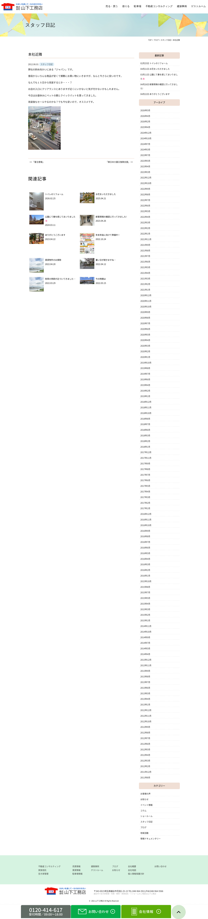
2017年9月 (145, 464)
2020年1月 (145, 357)
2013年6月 (145, 688)
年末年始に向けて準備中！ (108, 235)
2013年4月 (145, 699)
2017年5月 (145, 486)
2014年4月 (145, 654)
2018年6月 (145, 430)
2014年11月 (145, 626)
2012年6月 (145, 744)
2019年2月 (145, 391)
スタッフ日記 (146, 822)
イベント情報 (146, 805)
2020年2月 (145, 351)
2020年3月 (145, 346)
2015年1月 (145, 620)
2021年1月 (145, 290)
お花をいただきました (106, 194)
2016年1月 (145, 576)
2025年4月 (145, 127)
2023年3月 (145, 172)
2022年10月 (145, 183)
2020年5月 (145, 335)
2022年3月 (145, 223)
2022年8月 (145, 194)
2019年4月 (145, 385)
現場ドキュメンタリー (150, 839)
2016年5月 (145, 553)
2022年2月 (145, 228)
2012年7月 (145, 738)
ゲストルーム (198, 6)
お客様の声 (145, 794)
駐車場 (137, 6)
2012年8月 (145, 733)
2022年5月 (145, 211)
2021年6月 (145, 262)
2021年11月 (145, 239)
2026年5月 (145, 110)
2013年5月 (145, 693)
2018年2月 (145, 441)
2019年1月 (145, 396)
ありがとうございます (55, 235)
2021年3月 (145, 279)
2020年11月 (145, 301)
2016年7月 (145, 542)
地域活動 (144, 833)
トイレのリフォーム (54, 194)
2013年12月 (145, 660)
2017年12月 (145, 452)
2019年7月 (145, 374)
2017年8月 (145, 469)
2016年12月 (145, 514)
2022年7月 (145, 200)
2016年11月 (145, 520)
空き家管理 (43, 874)
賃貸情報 (76, 870)
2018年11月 (145, 407)
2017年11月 (145, 458)
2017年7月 (145, 475)
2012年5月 (145, 749)
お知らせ (144, 799)
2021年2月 (145, 284)
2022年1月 (145, 234)
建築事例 (182, 6)
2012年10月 (145, 721)
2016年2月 (145, 570)
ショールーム (146, 816)
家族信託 (42, 870)
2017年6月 (145, 480)
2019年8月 (145, 368)
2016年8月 (145, 536)
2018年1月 (145, 447)
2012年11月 (145, 716)
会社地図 (132, 870)
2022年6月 (145, 206)
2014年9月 (145, 637)
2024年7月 (145, 144)
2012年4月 (145, 755)
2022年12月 (145, 178)
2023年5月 (145, 161)
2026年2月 (145, 122)
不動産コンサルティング (159, 6)
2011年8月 (145, 778)
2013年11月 (145, 665)
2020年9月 (145, 312)
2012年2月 (145, 766)
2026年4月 (145, 116)
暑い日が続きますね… (106, 260)
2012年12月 (145, 710)
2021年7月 (145, 256)
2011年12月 (145, 772)
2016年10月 (145, 525)
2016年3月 (145, 564)
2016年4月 (145, 559)
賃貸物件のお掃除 (53, 260)
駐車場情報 (77, 874)
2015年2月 (145, 615)
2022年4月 (145, 217)
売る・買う (112, 6)
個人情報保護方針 (136, 874)
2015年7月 (145, 592)
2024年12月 (145, 133)
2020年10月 (145, 307)
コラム (143, 811)
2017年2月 (145, 503)
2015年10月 (145, 581)
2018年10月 (145, 413)
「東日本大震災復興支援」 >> (119, 162)
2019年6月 (145, 379)
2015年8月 (145, 587)
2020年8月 (145, 318)
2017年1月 (145, 508)
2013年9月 (145, 671)
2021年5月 (145, 267)
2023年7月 (145, 155)
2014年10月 (145, 632)
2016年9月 (145, 531)
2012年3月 (145, 761)
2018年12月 (145, 402)
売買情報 (76, 866)
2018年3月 (145, 436)
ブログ (143, 827)
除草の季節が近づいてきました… (60, 279)
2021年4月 (145, 273)
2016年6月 (145, 548)
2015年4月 (145, 604)
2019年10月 (145, 363)
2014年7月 (145, 643)
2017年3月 (145, 497)
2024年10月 (145, 138)
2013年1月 (145, 705)
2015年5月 (145, 598)
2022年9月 (145, 189)
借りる (126, 6)
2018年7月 (145, 424)
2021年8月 (145, 251)
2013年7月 (145, 682)
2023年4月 (145, 166)
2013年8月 (145, 677)
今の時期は (101, 279)
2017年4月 (145, 492)
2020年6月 (145, 329)
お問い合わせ (160, 866)
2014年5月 (145, 648)
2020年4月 (145, 340)
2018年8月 (145, 419)
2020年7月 (145, 323)
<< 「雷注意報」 (37, 162)
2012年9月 (145, 727)
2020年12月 (145, 295)
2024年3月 (145, 150)
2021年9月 (145, 245)
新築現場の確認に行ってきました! (111, 217)
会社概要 (132, 866)
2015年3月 (145, 609)
